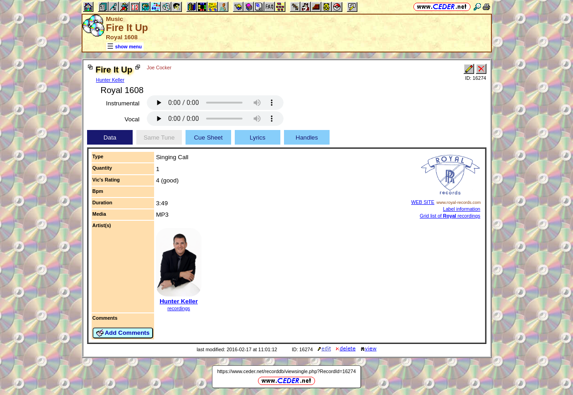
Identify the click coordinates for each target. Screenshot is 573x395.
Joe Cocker (159, 67)
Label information (461, 209)
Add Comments (123, 333)
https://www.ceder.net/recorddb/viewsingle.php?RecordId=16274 (286, 371)
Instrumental (122, 103)
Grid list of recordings (450, 215)
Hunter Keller (110, 80)
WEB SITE (422, 202)
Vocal (131, 119)
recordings (178, 308)
